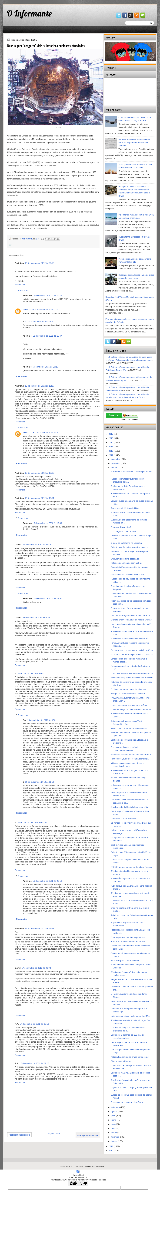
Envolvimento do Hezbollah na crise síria (129, 807)
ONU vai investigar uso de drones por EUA (130, 615)
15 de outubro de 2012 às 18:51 (39, 498)
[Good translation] (73, 1183)
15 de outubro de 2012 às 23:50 (36, 545)
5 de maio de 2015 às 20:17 (45, 367)
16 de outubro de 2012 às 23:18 (47, 881)
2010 (111, 1150)
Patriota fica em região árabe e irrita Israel (129, 1057)
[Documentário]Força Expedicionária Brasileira (131, 677)
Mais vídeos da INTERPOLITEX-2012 (127, 574)
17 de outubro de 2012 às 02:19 (34, 1024)
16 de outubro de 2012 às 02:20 (32, 822)
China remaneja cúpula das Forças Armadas (130, 709)
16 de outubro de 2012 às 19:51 (47, 598)
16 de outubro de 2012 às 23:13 (39, 928)
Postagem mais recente (19, 1135)
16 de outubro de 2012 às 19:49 (47, 523)
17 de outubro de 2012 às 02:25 (34, 1063)
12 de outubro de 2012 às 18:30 (43, 432)
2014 (111, 446)
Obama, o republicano (120, 1061)
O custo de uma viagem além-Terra (126, 1102)
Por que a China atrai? (120, 527)
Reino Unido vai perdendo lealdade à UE (129, 728)
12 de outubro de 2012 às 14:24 (43, 309)
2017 (111, 434)
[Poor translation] (83, 1183)
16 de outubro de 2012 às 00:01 (36, 617)
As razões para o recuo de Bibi (124, 960)
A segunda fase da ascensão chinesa (127, 693)
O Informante (29, 13)
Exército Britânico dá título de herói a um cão (131, 620)
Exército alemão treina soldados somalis (128, 547)
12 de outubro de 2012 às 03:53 (39, 263)
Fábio (25, 309)
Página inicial (53, 1133)
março (114, 1132)
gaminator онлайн (17, 1)
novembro (116, 463)
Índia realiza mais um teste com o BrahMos (130, 1016)
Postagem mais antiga (87, 1135)
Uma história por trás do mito (123, 818)
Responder (20, 284)
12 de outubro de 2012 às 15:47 (47, 336)
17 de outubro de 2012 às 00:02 (36, 968)
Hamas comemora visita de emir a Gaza (128, 705)
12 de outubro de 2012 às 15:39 (39, 473)
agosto (114, 1111)
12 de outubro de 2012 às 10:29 (47, 295)
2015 (111, 442)
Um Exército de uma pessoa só (124, 559)
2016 (111, 438)
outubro (115, 467)
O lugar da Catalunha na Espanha (126, 543)
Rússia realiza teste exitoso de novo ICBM (129, 638)
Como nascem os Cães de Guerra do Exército (131, 673)
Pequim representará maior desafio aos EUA (130, 754)
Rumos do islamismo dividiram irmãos (127, 941)
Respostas (23, 290)
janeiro (114, 1141)
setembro (115, 1107)
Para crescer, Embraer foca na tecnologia (129, 759)
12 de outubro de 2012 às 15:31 (39, 321)
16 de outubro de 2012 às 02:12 (32, 673)
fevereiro (115, 1137)
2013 (111, 451)
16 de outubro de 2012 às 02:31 (42, 720)
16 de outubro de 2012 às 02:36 (39, 782)
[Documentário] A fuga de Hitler (124, 508)
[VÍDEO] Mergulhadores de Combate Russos (131, 867)
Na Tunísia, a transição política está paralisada (131, 654)
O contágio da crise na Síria (123, 531)
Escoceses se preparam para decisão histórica (131, 650)
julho (113, 1115)
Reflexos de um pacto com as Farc (126, 563)
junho (114, 1120)
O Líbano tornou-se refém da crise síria (128, 689)
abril (113, 1128)
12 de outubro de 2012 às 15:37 (39, 386)
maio (113, 1124)
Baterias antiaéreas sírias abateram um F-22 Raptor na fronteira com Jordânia (134, 142)
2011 (111, 1146)
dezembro (116, 459)
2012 (111, 455)
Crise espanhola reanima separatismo (127, 937)
